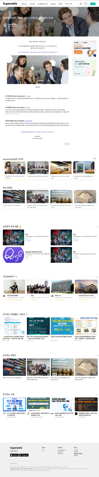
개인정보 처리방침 (78, 453)
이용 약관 (76, 452)
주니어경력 (28, 240)
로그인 (92, 4)
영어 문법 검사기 (61, 450)
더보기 (97, 227)
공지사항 (76, 450)
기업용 (85, 3)
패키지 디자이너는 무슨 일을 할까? (12, 205)
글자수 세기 (60, 452)
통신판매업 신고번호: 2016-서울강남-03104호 (21, 468)
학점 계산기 (60, 453)
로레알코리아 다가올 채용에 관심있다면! (38, 176)
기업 (43, 450)
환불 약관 (76, 455)
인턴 (27, 257)
